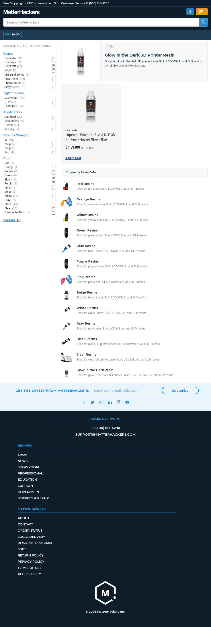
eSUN (10, 71)
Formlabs (13, 58)
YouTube (127, 402)
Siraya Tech (14, 87)
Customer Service (73, 3)
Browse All (11, 220)
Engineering (14, 121)
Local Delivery (31, 537)
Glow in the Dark (17, 212)
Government (29, 492)
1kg (10, 152)
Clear (10, 208)
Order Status (30, 531)
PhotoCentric (14, 83)
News (23, 461)
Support (25, 486)
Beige (10, 192)
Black (11, 204)
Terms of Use (29, 568)
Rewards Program (35, 543)
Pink (9, 188)
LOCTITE (13, 67)
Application (12, 112)
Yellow (11, 171)
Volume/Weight (16, 135)
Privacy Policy (31, 562)
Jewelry (11, 129)
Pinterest (118, 402)
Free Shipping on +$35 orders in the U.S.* (30, 3)
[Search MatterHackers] (203, 22)
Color (111, 46)
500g (10, 148)
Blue (10, 180)
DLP (10, 102)
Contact (25, 524)
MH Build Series (16, 75)
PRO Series (14, 79)
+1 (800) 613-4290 (97, 3)
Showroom (28, 467)
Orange (11, 167)
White (11, 196)
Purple (10, 184)
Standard (13, 117)
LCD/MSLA (14, 98)
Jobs (22, 549)
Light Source (13, 93)
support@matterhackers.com (105, 434)
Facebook (84, 402)
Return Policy (30, 555)
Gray (10, 200)
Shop (22, 455)
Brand (8, 54)
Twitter (92, 402)
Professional (30, 473)
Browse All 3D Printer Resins (27, 45)
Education (27, 480)
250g (10, 144)
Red (9, 163)
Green (10, 175)
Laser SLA (14, 106)
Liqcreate (13, 62)
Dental (11, 125)
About (23, 518)
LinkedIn (110, 402)
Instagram (101, 402)
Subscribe (180, 391)
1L (10, 140)
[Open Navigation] (12, 34)
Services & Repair (33, 498)
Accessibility (29, 574)
